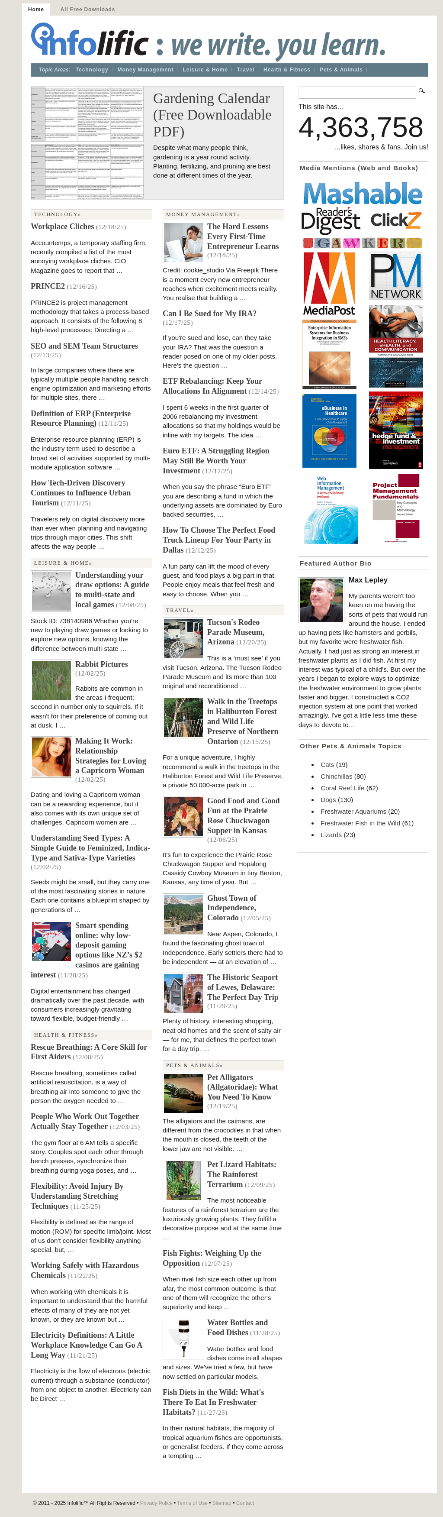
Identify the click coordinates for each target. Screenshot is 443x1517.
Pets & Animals (341, 70)
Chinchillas (336, 776)
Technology (92, 70)
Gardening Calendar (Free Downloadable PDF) (212, 114)
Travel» (180, 610)
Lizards (331, 834)
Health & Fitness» (66, 1035)
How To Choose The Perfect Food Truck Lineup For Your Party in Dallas (219, 540)
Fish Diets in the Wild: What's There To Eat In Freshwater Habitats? (213, 1402)
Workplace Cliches (62, 226)
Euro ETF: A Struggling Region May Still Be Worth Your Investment (216, 460)
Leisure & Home (205, 70)
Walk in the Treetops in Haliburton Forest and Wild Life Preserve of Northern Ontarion (243, 721)
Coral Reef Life (342, 788)
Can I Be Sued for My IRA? (210, 313)
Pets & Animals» (194, 1065)
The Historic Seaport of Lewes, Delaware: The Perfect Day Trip (243, 987)
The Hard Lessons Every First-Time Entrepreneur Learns (243, 236)
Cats (327, 764)
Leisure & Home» (63, 563)
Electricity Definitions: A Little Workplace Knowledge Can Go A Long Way (86, 1345)
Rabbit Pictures (101, 664)
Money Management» (203, 214)
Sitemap (221, 1503)
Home (36, 9)
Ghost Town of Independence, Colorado (232, 908)
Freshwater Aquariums (353, 811)
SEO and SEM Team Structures (84, 346)
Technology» (57, 214)
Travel (245, 70)
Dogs (328, 799)
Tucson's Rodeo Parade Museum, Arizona (236, 632)
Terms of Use (192, 1503)
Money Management (146, 70)
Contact (245, 1503)
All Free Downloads (88, 9)
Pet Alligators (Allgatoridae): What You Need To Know (242, 1087)
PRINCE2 (48, 286)
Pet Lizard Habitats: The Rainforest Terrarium (241, 1174)
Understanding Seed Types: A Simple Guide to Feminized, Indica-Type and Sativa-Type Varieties (90, 848)
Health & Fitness (287, 70)
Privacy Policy (156, 1503)
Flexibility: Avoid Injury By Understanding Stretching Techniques (77, 1196)
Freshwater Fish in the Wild (360, 823)
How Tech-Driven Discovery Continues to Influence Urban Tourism (81, 493)
